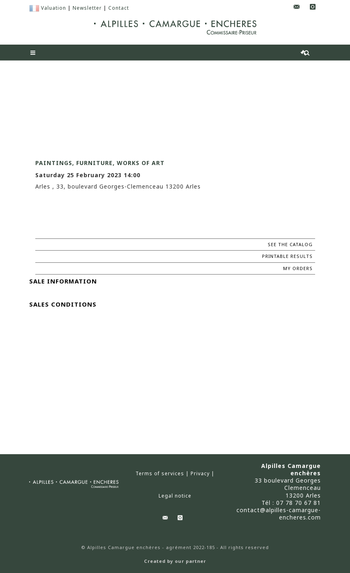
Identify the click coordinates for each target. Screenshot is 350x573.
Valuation (53, 7)
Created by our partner (175, 561)
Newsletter (87, 7)
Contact (118, 7)
